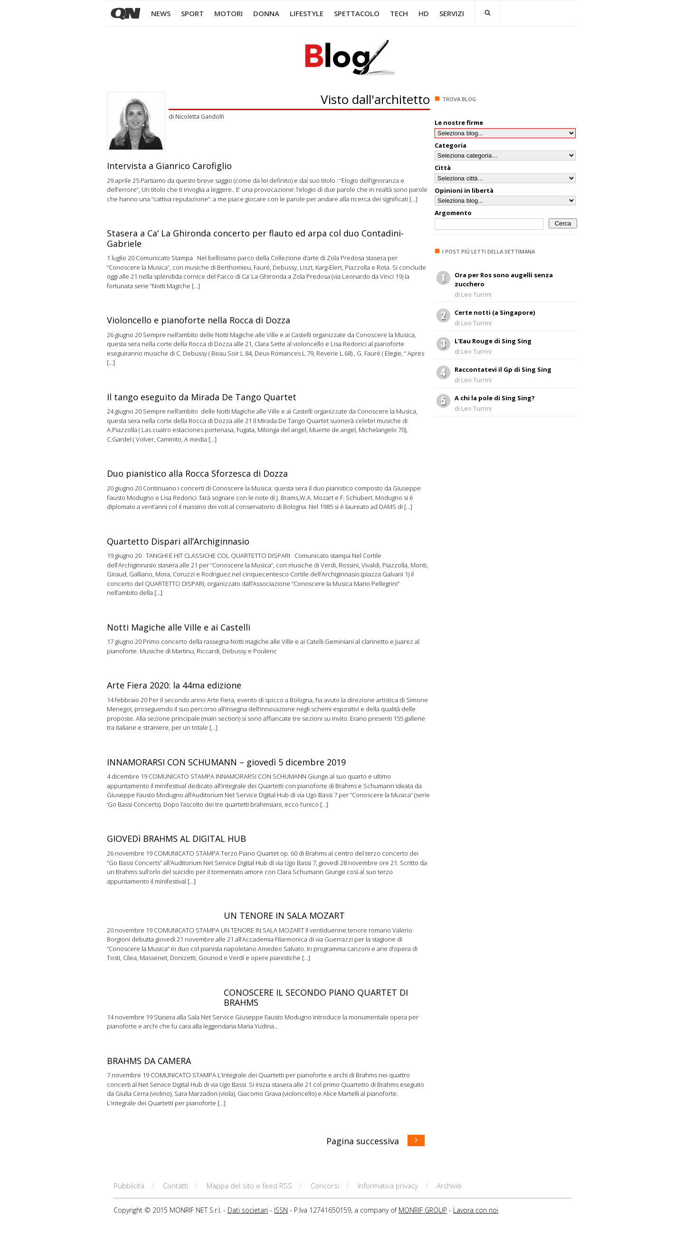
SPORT (192, 13)
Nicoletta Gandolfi (199, 116)
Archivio (449, 1185)
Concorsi (325, 1185)
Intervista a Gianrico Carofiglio (169, 165)
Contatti (175, 1185)
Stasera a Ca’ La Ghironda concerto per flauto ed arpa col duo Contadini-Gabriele (255, 238)
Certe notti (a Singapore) (495, 312)
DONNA (266, 13)
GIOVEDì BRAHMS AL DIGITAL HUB (176, 838)
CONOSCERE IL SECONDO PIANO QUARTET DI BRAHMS (316, 997)
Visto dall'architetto (375, 99)
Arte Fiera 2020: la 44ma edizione (174, 685)
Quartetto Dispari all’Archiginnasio (178, 541)
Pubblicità (129, 1185)
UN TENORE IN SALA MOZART (284, 915)
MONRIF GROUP (423, 1210)
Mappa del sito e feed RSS (249, 1185)
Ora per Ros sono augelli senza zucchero (504, 280)
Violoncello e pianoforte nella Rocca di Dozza (198, 320)
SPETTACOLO (357, 13)
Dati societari (248, 1210)
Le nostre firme (459, 122)
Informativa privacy (388, 1185)
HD (423, 13)
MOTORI (228, 13)
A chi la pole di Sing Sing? (495, 398)
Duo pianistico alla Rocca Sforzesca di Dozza (197, 473)
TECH (399, 13)
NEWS (161, 13)
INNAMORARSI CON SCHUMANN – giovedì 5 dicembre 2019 (226, 762)
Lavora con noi (475, 1210)
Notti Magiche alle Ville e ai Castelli (178, 627)
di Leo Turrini (473, 294)
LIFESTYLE (306, 13)
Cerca (563, 223)
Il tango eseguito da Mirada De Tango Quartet (201, 397)
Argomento (453, 212)
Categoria (450, 145)
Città (443, 167)
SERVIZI (451, 13)
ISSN (281, 1210)
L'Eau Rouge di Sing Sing (493, 341)
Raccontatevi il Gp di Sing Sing (503, 369)
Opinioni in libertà (464, 190)
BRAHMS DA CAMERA (149, 1060)
